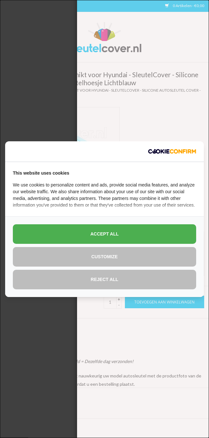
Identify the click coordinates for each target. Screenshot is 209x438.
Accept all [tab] (104, 233)
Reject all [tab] (104, 279)
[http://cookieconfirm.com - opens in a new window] (172, 151)
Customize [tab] (104, 256)
